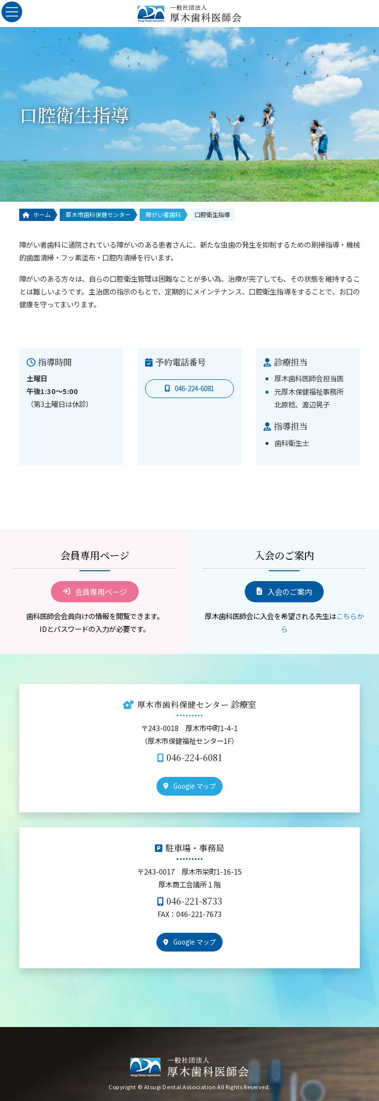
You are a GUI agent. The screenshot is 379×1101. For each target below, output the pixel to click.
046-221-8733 (194, 901)
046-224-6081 (194, 757)
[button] (189, 388)
